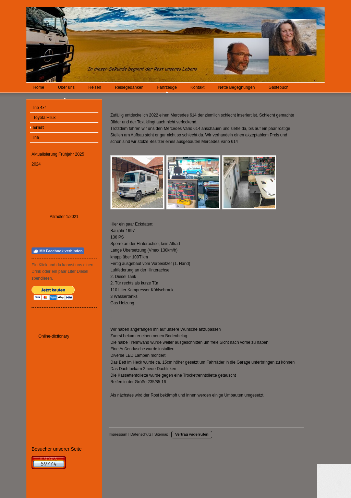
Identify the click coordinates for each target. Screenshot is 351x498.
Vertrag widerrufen (191, 434)
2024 (36, 164)
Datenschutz (140, 434)
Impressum (118, 434)
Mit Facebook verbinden (58, 251)
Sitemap (161, 434)
